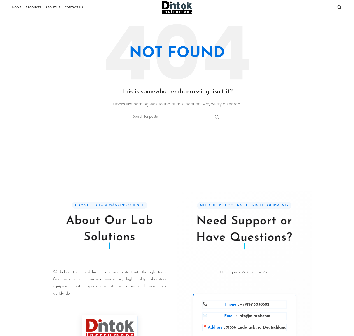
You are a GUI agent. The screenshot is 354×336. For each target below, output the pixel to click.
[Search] (339, 9)
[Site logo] (177, 9)
